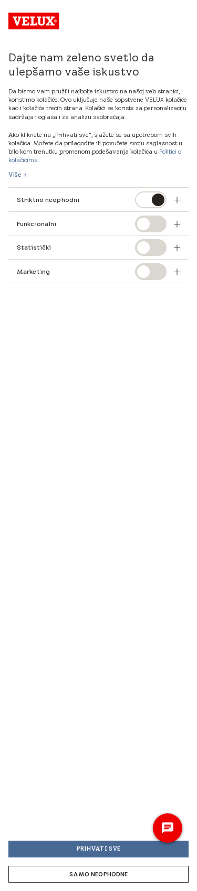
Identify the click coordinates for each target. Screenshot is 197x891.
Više (15, 174)
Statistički (34, 247)
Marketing (33, 271)
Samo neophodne (98, 874)
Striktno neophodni (48, 199)
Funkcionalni (36, 224)
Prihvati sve (98, 848)
